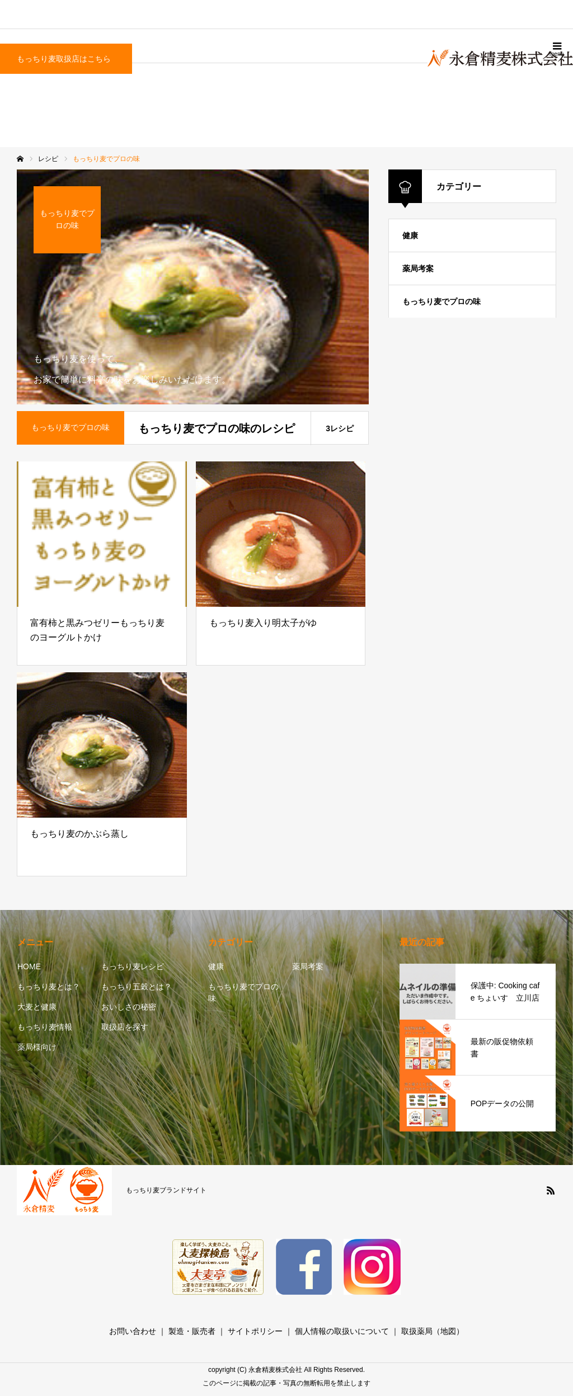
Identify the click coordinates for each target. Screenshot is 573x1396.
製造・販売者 (191, 1331)
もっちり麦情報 (44, 1026)
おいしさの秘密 (128, 1006)
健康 (410, 235)
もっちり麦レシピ (132, 966)
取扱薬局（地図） (432, 1331)
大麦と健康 (37, 1006)
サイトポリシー (255, 1331)
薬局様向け (37, 1047)
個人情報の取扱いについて (342, 1331)
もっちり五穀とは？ (136, 986)
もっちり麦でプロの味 (441, 301)
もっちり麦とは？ (48, 986)
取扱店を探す (124, 1026)
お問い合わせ (132, 1331)
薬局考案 (418, 268)
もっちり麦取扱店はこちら (64, 58)
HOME (29, 966)
